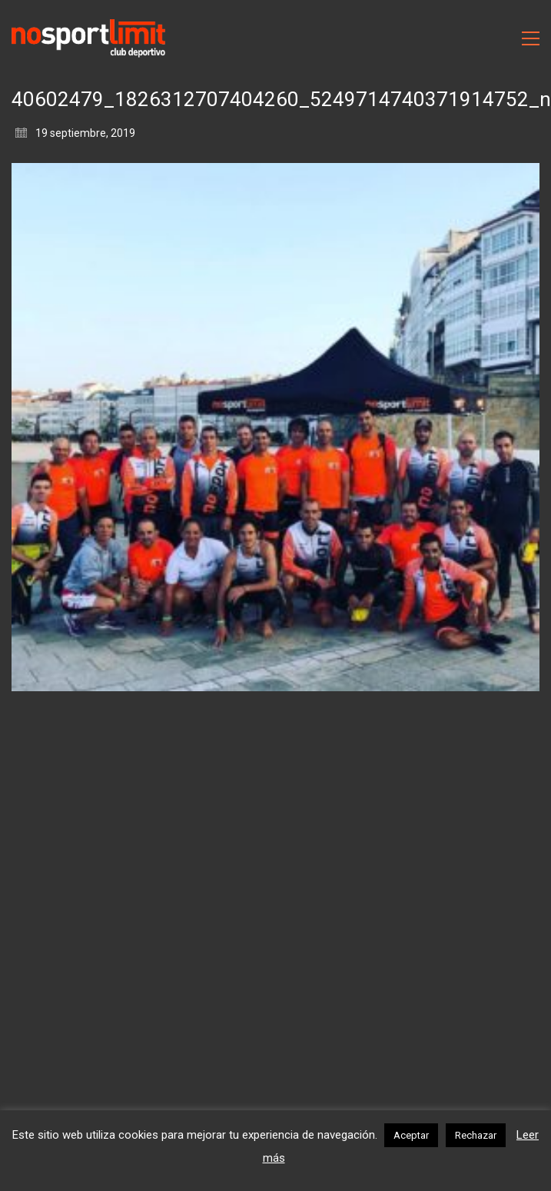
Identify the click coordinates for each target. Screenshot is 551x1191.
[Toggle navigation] (530, 38)
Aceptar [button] (411, 1135)
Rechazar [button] (475, 1135)
